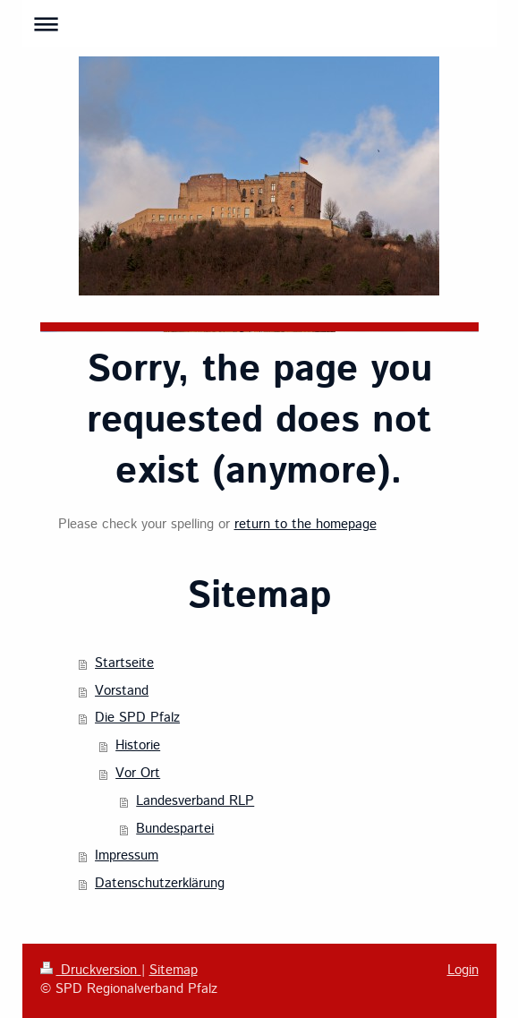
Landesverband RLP (195, 801)
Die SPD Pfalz (137, 718)
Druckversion (90, 970)
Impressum (126, 856)
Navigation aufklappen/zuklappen (259, 23)
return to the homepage (305, 525)
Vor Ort (137, 773)
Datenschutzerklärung (160, 884)
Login (463, 970)
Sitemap (173, 970)
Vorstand (122, 691)
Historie (137, 746)
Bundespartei (175, 829)
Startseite (124, 663)
